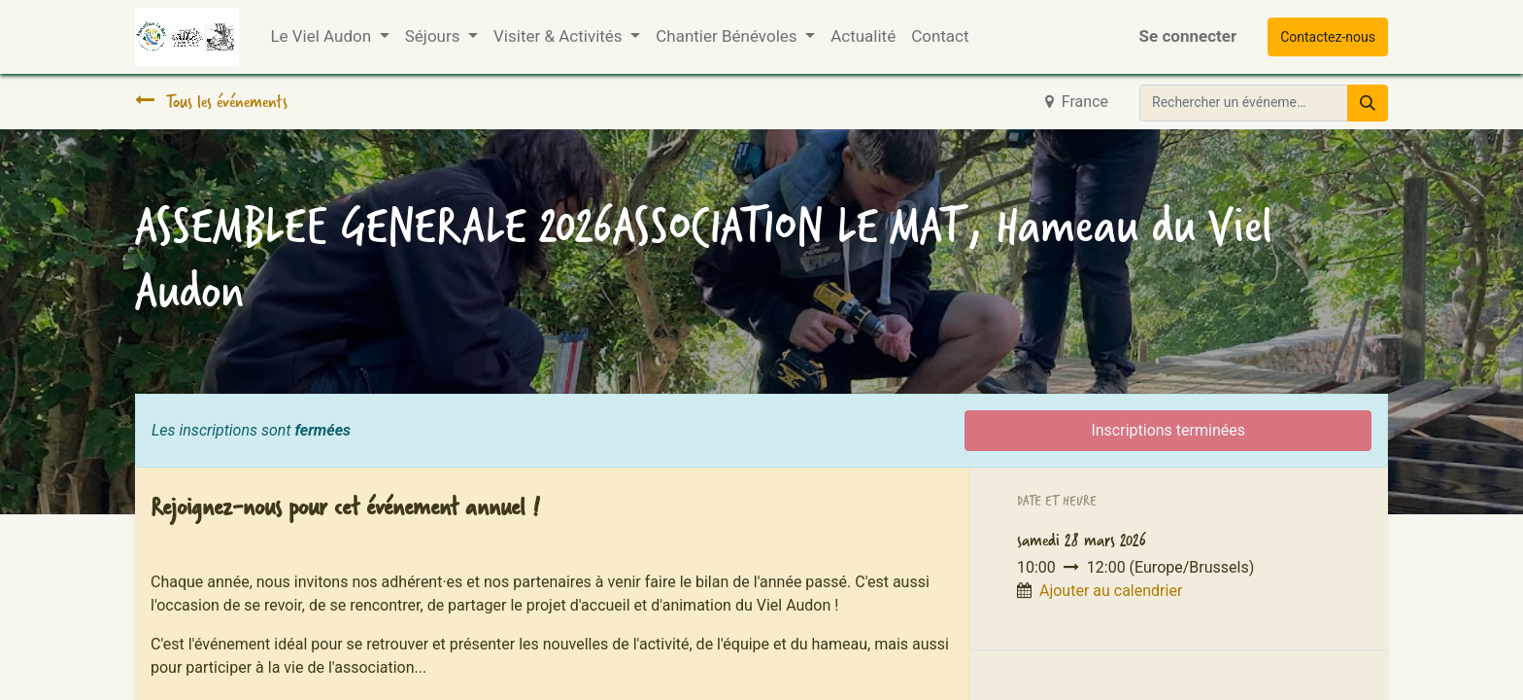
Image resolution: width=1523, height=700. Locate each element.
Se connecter (1188, 36)
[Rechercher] (1367, 103)
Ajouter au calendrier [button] (1110, 590)
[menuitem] (863, 37)
